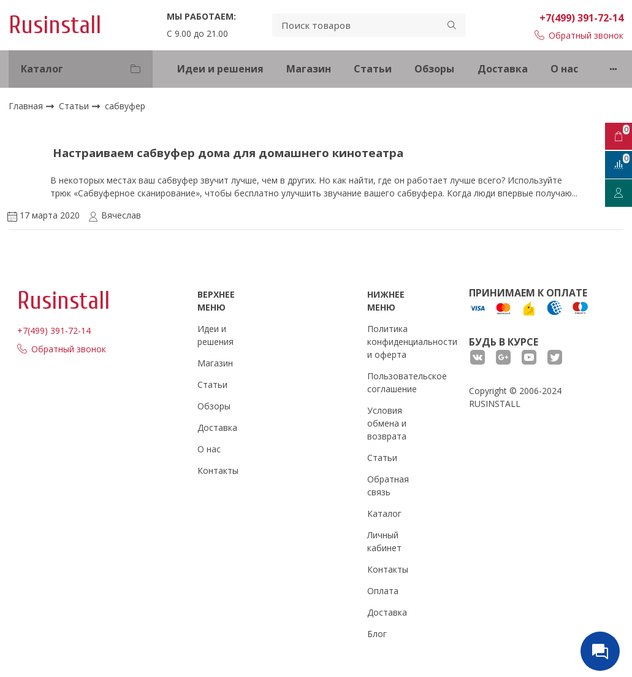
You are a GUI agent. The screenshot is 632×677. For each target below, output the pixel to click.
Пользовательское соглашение (407, 382)
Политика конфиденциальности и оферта (412, 341)
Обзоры (434, 68)
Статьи (373, 68)
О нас (564, 68)
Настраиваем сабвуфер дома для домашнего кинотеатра (228, 152)
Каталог (384, 513)
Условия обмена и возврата (386, 423)
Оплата (382, 591)
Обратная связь (388, 485)
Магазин (308, 68)
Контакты (217, 470)
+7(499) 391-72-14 (581, 18)
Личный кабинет (384, 541)
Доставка (503, 68)
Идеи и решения (220, 68)
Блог (377, 634)
